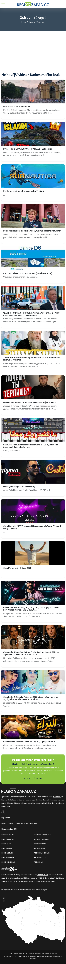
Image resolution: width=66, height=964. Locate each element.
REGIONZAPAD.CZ (7, 839)
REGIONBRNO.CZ (40, 844)
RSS (35, 823)
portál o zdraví (19, 890)
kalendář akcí (47, 800)
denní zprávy (57, 797)
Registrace (19, 823)
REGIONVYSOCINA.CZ (41, 839)
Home (23, 22)
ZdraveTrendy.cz (41, 890)
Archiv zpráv (28, 823)
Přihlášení (10, 823)
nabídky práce (58, 800)
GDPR (47, 953)
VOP (51, 953)
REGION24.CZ (38, 862)
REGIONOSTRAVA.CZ (41, 857)
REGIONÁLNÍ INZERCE (33, 779)
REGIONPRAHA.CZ (8, 848)
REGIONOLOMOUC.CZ (41, 853)
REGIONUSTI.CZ (6, 853)
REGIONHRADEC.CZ (8, 862)
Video (31, 22)
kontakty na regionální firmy (33, 800)
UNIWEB (39, 878)
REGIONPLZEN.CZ (7, 835)
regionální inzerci (47, 803)
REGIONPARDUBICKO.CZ (42, 835)
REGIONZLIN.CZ (39, 848)
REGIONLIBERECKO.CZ (9, 857)
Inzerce (3, 823)
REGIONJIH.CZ (6, 844)
